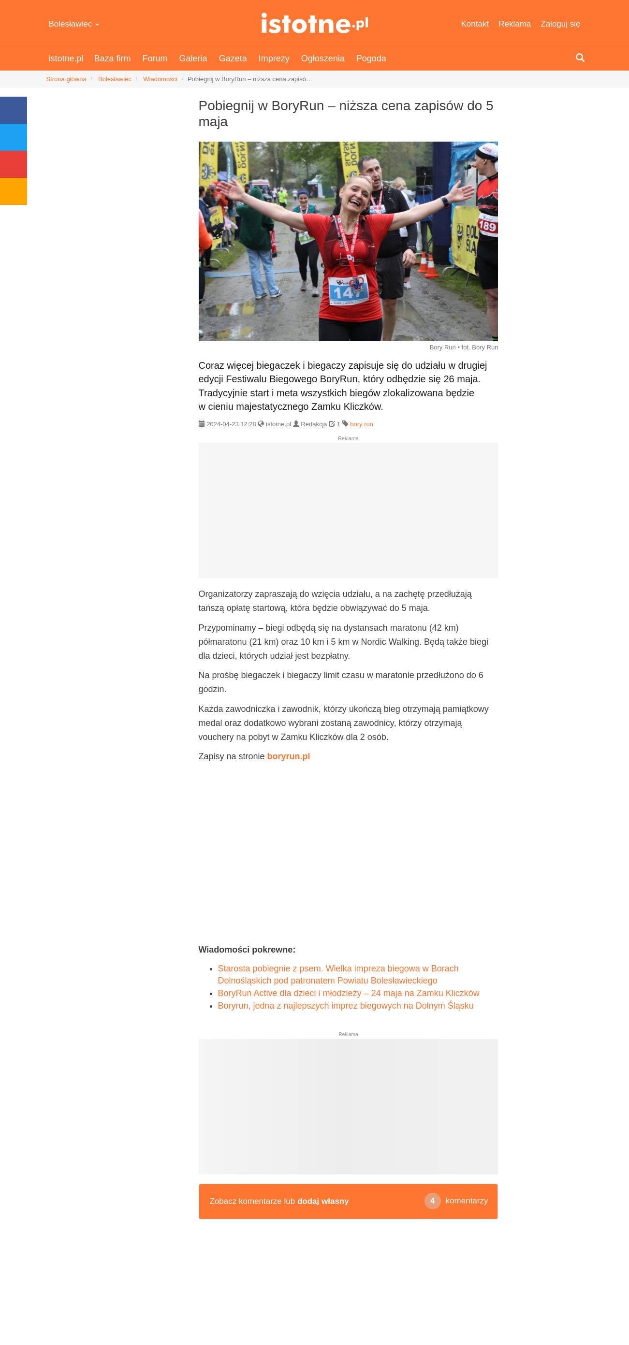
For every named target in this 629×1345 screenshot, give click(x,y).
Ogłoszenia (323, 58)
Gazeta (233, 58)
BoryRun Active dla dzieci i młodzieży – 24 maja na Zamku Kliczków (349, 993)
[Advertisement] (348, 514)
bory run (361, 424)
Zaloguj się (560, 24)
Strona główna (66, 79)
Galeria (193, 58)
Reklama (514, 24)
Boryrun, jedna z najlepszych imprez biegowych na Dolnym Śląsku (346, 1006)
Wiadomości (160, 79)
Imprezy (274, 58)
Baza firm (112, 58)
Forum (155, 58)
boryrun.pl (288, 756)
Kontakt (475, 24)
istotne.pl (314, 23)
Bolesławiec (74, 24)
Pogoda (371, 58)
